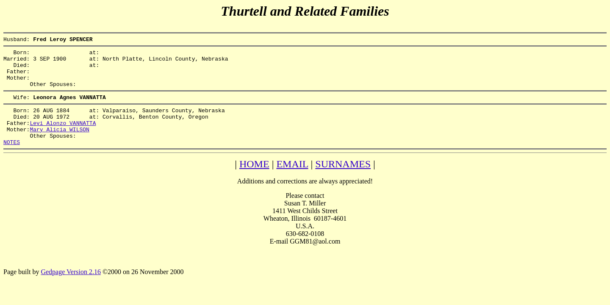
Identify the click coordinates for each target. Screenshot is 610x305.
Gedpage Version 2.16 (70, 289)
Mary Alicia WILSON (59, 144)
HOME (254, 181)
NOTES (11, 160)
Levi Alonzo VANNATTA (63, 137)
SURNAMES (343, 181)
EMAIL (292, 181)
